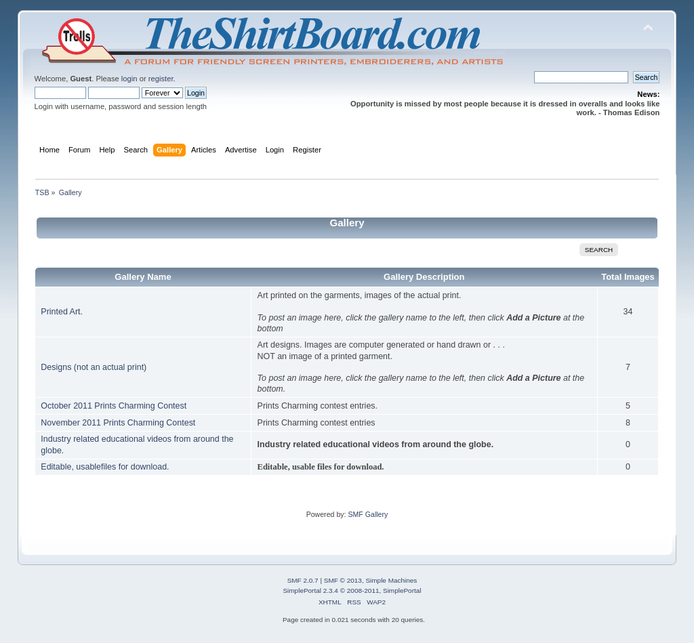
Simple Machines (391, 580)
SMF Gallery (368, 514)
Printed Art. (62, 311)
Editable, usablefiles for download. (105, 467)
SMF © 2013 (343, 580)
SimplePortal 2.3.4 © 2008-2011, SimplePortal (352, 590)
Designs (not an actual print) (93, 367)
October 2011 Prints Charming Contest (113, 406)
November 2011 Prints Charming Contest (118, 423)
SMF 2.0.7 (303, 580)
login (129, 79)
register (161, 79)
